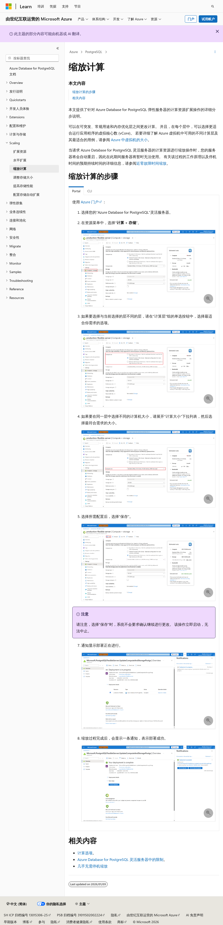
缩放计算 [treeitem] (19, 168)
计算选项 (85, 852)
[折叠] (58, 48)
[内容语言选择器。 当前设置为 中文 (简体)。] (17, 904)
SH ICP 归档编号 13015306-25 (26, 915)
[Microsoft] (9, 6)
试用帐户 (208, 19)
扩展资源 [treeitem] (19, 151)
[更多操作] (215, 52)
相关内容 (78, 98)
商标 (120, 922)
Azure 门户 (90, 201)
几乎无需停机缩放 (92, 866)
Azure (73, 51)
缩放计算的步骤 (83, 92)
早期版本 (10, 922)
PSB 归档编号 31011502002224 (79, 915)
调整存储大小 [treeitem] (23, 177)
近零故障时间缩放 (151, 163)
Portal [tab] (76, 191)
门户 (191, 19)
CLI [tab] (89, 191)
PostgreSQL (93, 51)
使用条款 (105, 922)
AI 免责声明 (194, 915)
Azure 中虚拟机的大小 (129, 139)
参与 (41, 922)
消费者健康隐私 (77, 922)
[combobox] (32, 58)
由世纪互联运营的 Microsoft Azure (152, 915)
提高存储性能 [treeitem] (23, 186)
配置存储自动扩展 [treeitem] (26, 194)
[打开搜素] (212, 6)
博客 (26, 922)
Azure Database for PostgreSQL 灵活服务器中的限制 (120, 859)
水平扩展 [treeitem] (19, 160)
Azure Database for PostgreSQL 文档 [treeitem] (32, 71)
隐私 (114, 915)
